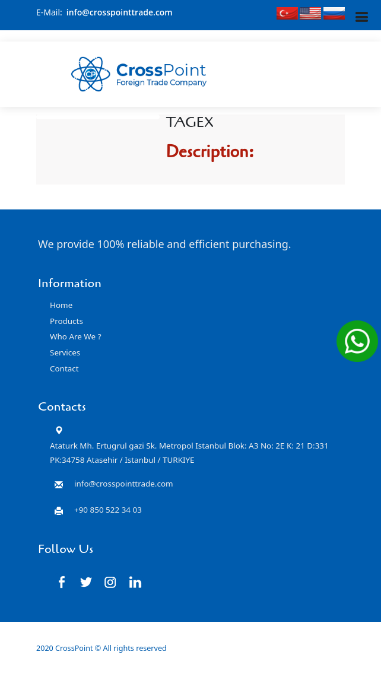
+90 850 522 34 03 (108, 509)
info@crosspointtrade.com (119, 12)
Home (61, 305)
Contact (64, 368)
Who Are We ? (75, 336)
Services (65, 352)
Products (66, 321)
